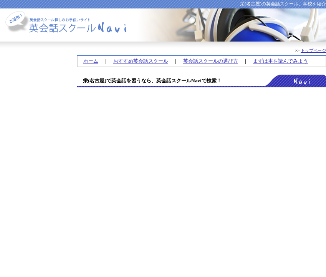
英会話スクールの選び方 (210, 61)
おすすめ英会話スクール (140, 61)
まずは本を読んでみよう (280, 61)
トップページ (313, 50)
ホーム (90, 61)
